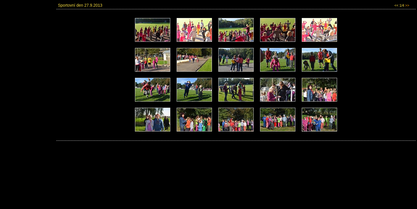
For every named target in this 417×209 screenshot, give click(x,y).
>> (407, 5)
